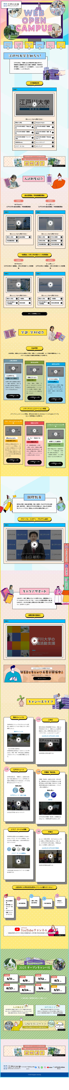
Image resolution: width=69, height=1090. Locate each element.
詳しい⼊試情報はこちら (34, 313)
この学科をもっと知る (13, 396)
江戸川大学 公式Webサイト (59, 1068)
